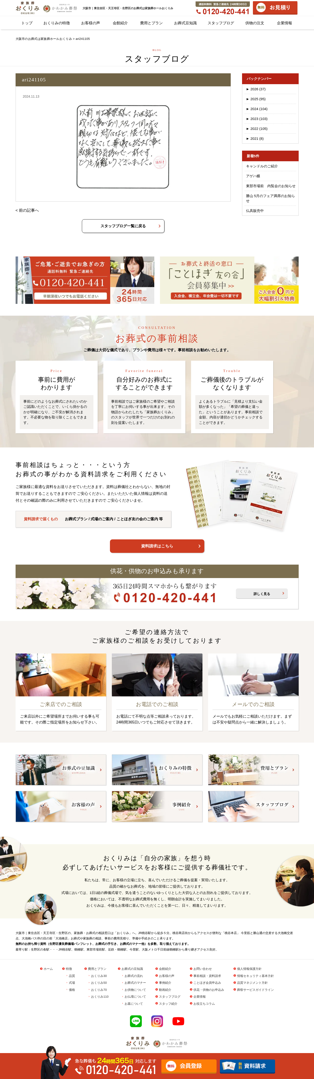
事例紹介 (165, 982)
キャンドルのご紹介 (262, 166)
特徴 (69, 969)
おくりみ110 (100, 996)
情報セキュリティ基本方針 (255, 976)
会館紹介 (120, 23)
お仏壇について (135, 996)
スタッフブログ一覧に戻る (123, 226)
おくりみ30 (99, 976)
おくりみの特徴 (56, 23)
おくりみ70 (99, 990)
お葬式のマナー (135, 982)
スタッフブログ (221, 23)
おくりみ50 (99, 982)
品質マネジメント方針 (252, 982)
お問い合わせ (202, 969)
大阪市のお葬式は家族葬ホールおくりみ (44, 39)
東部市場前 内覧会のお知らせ (271, 186)
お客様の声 (90, 23)
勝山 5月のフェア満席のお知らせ (270, 198)
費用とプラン (151, 23)
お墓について (134, 1003)
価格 (72, 990)
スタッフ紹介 (168, 1003)
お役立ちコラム (204, 1003)
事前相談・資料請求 (207, 976)
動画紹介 (165, 990)
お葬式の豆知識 (132, 969)
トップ (27, 23)
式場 (72, 982)
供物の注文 (254, 23)
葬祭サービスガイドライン (255, 990)
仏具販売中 (255, 211)
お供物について (135, 990)
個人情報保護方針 (249, 969)
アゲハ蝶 (253, 176)
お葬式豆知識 (185, 23)
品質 (72, 976)
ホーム (48, 969)
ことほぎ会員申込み (207, 982)
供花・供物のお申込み (208, 990)
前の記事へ (29, 210)
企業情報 (284, 23)
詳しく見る (262, 594)
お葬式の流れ (134, 976)
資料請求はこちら (157, 546)
